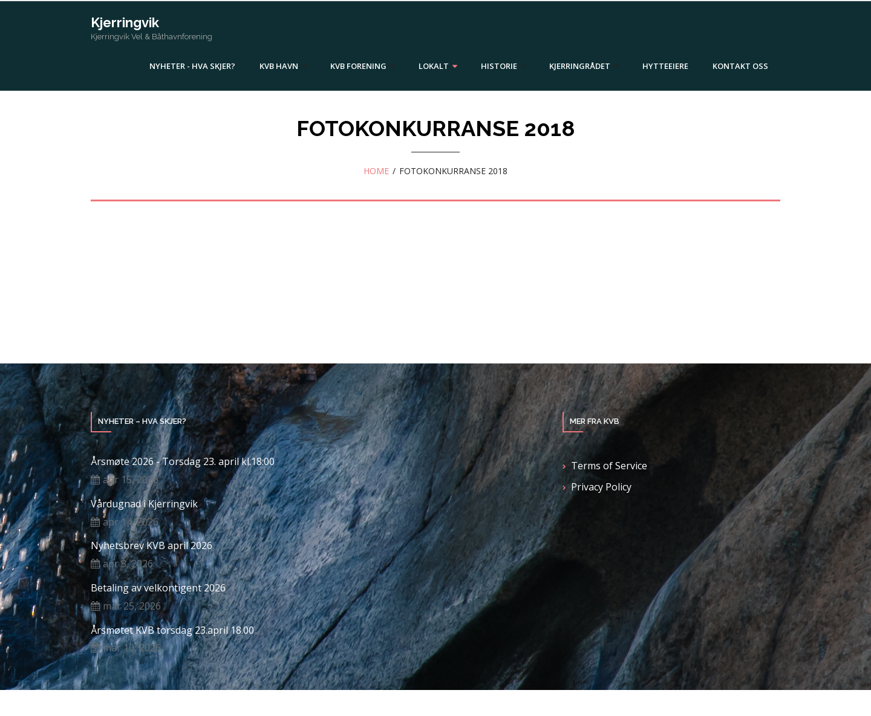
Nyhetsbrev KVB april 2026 (151, 545)
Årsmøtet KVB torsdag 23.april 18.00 (172, 630)
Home (376, 171)
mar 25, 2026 (132, 606)
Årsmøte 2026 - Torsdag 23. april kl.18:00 (183, 461)
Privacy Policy (601, 486)
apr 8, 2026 (128, 563)
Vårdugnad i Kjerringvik (144, 504)
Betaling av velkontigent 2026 (158, 588)
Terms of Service (609, 465)
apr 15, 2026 (130, 479)
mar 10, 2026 (132, 647)
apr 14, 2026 (130, 522)
